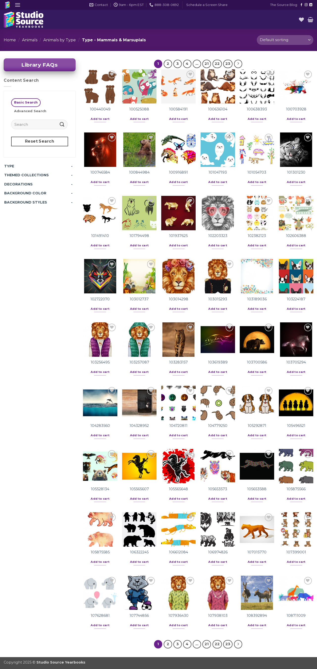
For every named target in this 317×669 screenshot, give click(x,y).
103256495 (100, 362)
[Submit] (62, 124)
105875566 (296, 489)
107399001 (296, 552)
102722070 (100, 299)
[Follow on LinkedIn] (310, 5)
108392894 (257, 615)
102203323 (217, 235)
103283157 (178, 362)
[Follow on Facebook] (301, 5)
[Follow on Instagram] (306, 5)
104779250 (217, 425)
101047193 (218, 172)
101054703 (256, 172)
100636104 (217, 109)
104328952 (139, 425)
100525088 (139, 109)
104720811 (178, 425)
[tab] (26, 102)
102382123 (257, 235)
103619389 (218, 362)
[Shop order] (285, 40)
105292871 (257, 425)
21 (207, 63)
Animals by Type (59, 40)
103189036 (257, 299)
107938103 (218, 615)
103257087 (139, 362)
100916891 (178, 172)
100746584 (100, 172)
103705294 (296, 362)
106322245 (139, 552)
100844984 (139, 172)
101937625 (178, 235)
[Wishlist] (301, 19)
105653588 (256, 489)
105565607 (139, 489)
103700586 (257, 362)
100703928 (296, 109)
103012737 (139, 299)
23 (227, 63)
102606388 (296, 235)
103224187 (296, 299)
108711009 (296, 615)
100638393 (257, 109)
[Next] (238, 64)
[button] (18, 5)
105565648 (178, 489)
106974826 (218, 552)
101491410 (100, 235)
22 (217, 63)
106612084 (178, 552)
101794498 (139, 235)
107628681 (100, 615)
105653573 (217, 489)
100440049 (100, 109)
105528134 (100, 489)
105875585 (100, 552)
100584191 (178, 109)
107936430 (178, 615)
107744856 (139, 615)
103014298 (178, 299)
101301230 (296, 172)
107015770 (256, 552)
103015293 (217, 299)
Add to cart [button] (100, 119)
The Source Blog (283, 5)
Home (10, 40)
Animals (29, 40)
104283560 (100, 425)
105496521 (296, 425)
